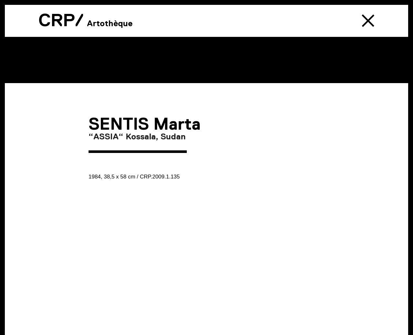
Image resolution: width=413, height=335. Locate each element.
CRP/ (61, 20)
